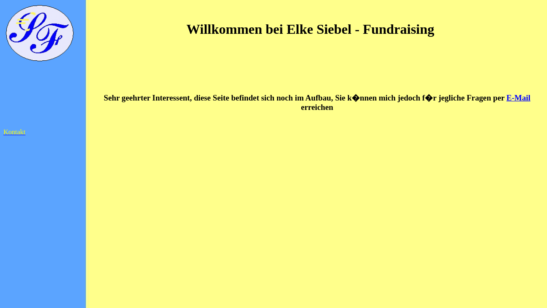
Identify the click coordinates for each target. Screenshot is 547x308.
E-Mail (518, 97)
